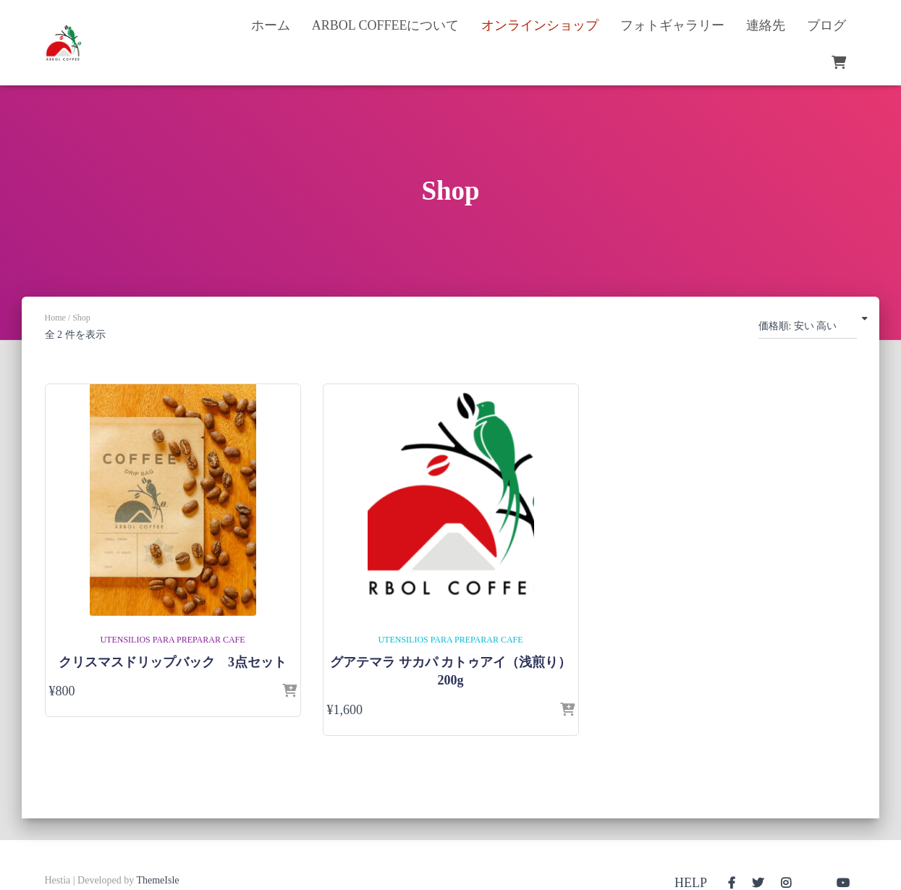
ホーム (270, 25)
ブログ (826, 25)
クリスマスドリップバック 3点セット (173, 662)
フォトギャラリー (672, 25)
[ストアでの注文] (807, 329)
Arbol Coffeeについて (386, 25)
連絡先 (765, 25)
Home (55, 318)
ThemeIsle (157, 880)
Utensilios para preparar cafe (172, 640)
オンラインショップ (539, 25)
